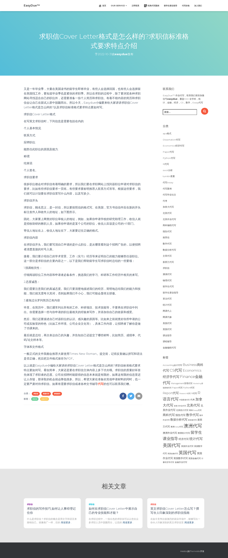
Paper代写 (168, 151)
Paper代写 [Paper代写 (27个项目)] (177, 387)
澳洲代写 (167, 274)
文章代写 (167, 255)
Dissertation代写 (171, 139)
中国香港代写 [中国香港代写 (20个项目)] (184, 400)
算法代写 (167, 298)
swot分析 (168, 170)
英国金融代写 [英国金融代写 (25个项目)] (194, 458)
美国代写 (46, 394)
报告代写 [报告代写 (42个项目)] (180, 415)
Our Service (119, 5)
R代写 (166, 164)
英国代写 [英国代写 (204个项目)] (187, 452)
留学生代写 (168, 286)
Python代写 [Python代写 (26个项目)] (188, 387)
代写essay (168, 182)
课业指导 (167, 335)
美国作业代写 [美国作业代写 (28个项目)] (187, 446)
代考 (165, 200)
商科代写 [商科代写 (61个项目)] (169, 415)
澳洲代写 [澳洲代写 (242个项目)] (193, 425)
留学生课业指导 (170, 5)
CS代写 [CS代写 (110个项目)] (176, 370)
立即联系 (135, 5)
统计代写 (167, 304)
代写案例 (167, 188)
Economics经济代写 (173, 145)
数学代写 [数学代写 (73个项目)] (192, 415)
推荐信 (166, 237)
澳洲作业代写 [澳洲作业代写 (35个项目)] (170, 432)
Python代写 (169, 158)
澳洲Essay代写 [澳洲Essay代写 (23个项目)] (177, 426)
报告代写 (167, 231)
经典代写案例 (151, 5)
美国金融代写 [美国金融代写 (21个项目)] (173, 453)
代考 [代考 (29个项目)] (192, 399)
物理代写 (167, 280)
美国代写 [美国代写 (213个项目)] (171, 445)
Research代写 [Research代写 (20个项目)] (185, 393)
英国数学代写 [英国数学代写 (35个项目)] (181, 458)
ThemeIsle (195, 551)
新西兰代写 (168, 262)
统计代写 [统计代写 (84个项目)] (196, 439)
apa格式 (167, 133)
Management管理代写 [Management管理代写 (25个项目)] (181, 383)
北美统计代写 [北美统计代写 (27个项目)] (182, 410)
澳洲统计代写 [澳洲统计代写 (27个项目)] (184, 433)
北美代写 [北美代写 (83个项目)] (193, 405)
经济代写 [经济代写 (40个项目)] (184, 439)
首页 (102, 5)
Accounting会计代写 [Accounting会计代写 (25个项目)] (172, 365)
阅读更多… (66, 522)
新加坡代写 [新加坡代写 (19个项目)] (192, 420)
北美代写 (167, 213)
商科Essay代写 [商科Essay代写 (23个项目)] (195, 410)
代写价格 (186, 5)
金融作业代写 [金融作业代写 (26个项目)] (181, 462)
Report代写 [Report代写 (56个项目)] (171, 393)
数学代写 (167, 243)
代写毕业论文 (169, 194)
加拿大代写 (168, 206)
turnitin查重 (169, 176)
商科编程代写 (169, 225)
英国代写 (167, 329)
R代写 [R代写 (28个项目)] (194, 393)
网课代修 (167, 317)
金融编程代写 (169, 347)
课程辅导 (57, 394)
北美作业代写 (169, 219)
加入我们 (198, 5)
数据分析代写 (169, 249)
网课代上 (167, 310)
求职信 (35, 394)
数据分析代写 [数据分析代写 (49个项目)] (178, 419)
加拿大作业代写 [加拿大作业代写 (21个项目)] (180, 406)
